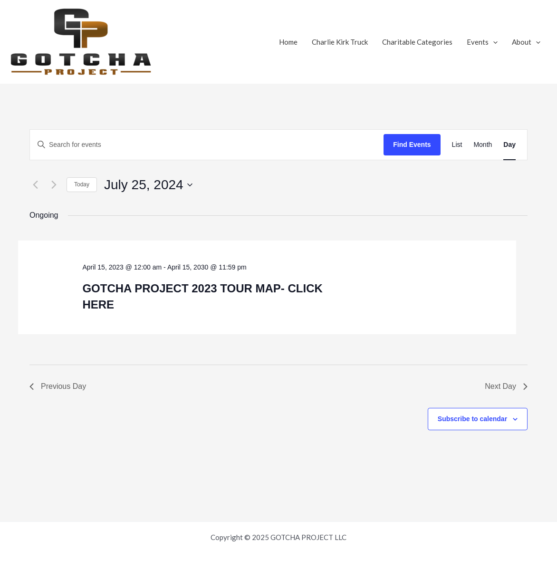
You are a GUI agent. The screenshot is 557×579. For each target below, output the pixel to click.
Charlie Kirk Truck (340, 42)
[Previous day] (35, 185)
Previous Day (57, 386)
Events (482, 41)
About (526, 41)
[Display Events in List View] (457, 145)
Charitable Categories (417, 42)
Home (288, 42)
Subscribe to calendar (472, 419)
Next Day (506, 386)
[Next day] (53, 185)
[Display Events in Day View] (509, 145)
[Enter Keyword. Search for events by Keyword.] (207, 145)
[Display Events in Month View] (482, 145)
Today (81, 184)
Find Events (412, 144)
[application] (493, 41)
